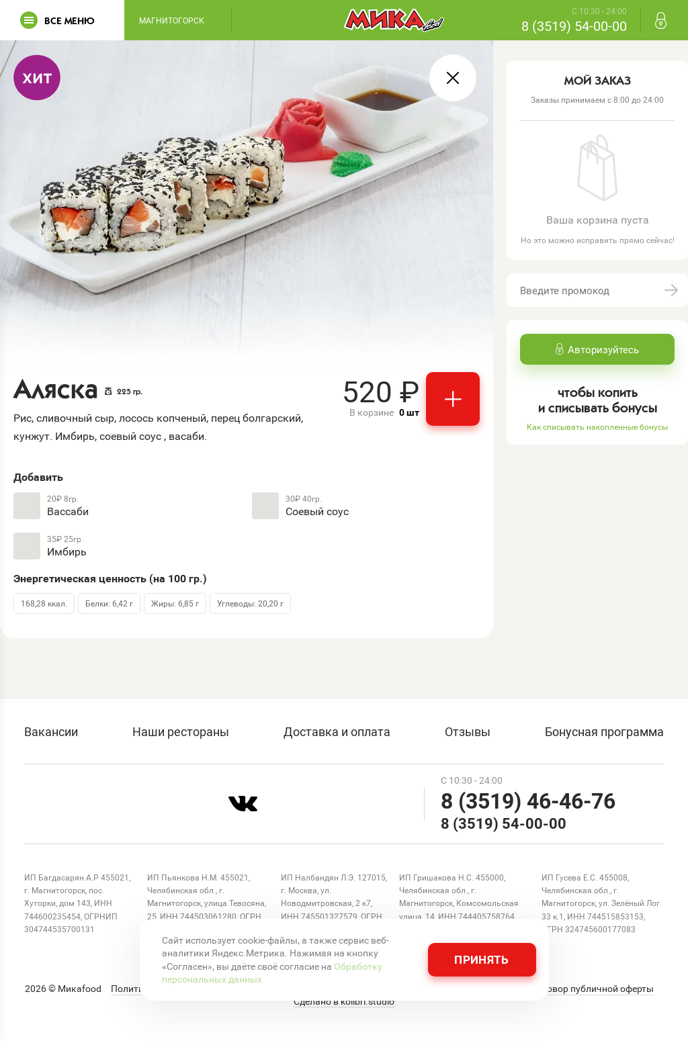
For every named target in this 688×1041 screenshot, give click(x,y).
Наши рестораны (180, 731)
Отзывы (467, 731)
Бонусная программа (604, 731)
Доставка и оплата (337, 731)
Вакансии (51, 731)
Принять (481, 959)
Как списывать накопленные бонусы (597, 426)
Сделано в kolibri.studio (344, 1001)
